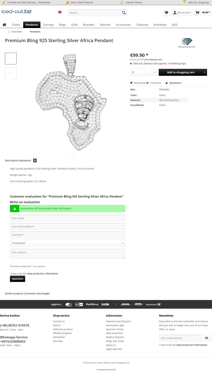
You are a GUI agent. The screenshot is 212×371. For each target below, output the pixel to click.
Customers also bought (37, 293)
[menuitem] (97, 14)
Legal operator (114, 349)
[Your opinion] (67, 254)
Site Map (58, 341)
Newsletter (59, 337)
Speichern (17, 278)
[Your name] (67, 218)
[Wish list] (166, 12)
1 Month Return (131, 2)
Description (11, 160)
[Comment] (67, 243)
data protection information (42, 273)
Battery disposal (115, 337)
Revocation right (115, 325)
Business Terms (115, 329)
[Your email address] (67, 226)
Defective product (63, 329)
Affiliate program (62, 333)
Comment (154, 82)
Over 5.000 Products (79, 2)
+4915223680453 (13, 341)
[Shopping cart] (203, 12)
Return (57, 325)
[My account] (182, 12)
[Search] (123, 12)
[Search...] (97, 12)
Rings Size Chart (115, 341)
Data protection (114, 333)
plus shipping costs (153, 59)
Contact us (59, 321)
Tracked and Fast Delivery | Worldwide (26, 2)
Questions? (174, 82)
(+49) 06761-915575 (14, 325)
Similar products (14, 293)
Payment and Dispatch (118, 321)
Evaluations (27, 160)
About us (111, 345)
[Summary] (67, 234)
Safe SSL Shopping (196, 2)
